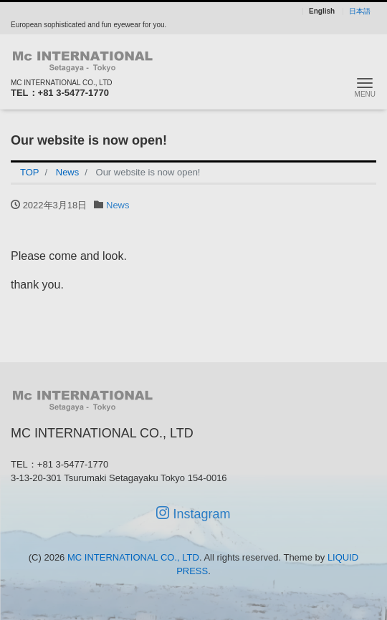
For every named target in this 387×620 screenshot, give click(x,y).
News (118, 205)
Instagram (193, 513)
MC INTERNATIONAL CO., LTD (133, 557)
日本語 (360, 11)
